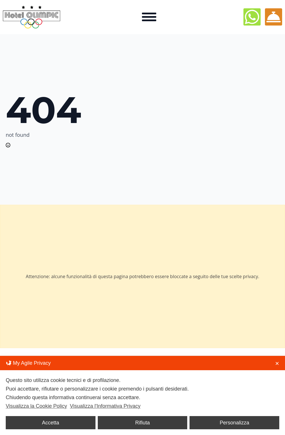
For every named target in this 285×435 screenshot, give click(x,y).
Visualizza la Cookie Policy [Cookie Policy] (36, 406)
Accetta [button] (50, 423)
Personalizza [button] (234, 423)
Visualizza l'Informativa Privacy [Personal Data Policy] (105, 406)
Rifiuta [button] (142, 423)
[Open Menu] (149, 17)
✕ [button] (277, 363)
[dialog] (142, 395)
